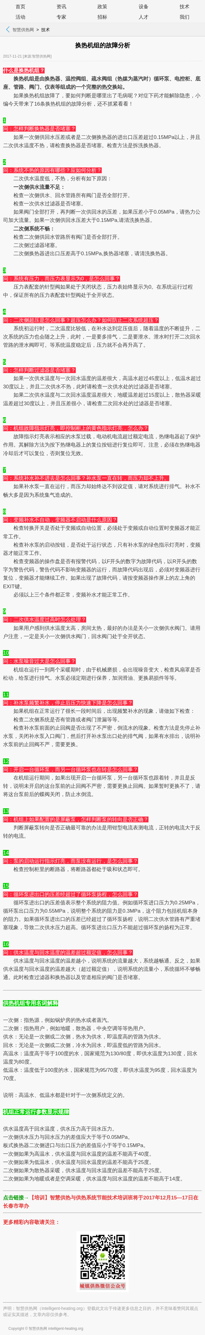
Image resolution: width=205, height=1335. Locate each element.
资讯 (61, 6)
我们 (184, 17)
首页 (20, 6)
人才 (143, 17)
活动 (20, 17)
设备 (143, 6)
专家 (61, 17)
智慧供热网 (23, 29)
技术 (184, 6)
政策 (102, 6)
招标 (102, 17)
